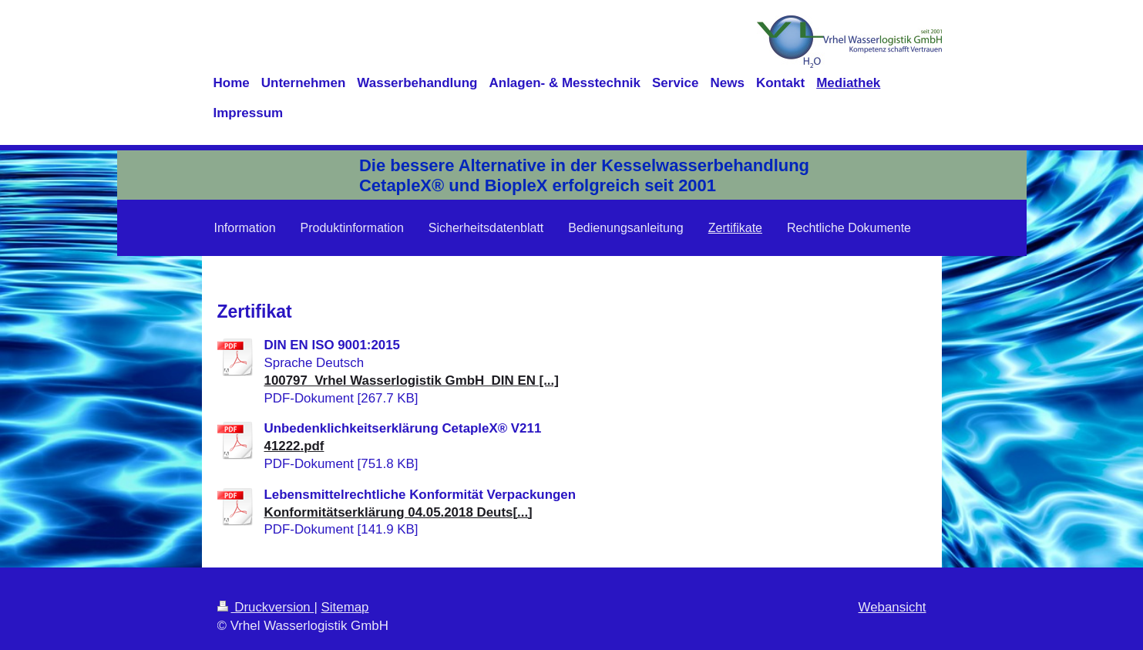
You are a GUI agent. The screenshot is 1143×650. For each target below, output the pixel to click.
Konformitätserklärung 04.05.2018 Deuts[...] (398, 512)
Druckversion (265, 607)
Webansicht (892, 607)
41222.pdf (294, 446)
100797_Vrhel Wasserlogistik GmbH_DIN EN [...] (411, 380)
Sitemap (345, 607)
